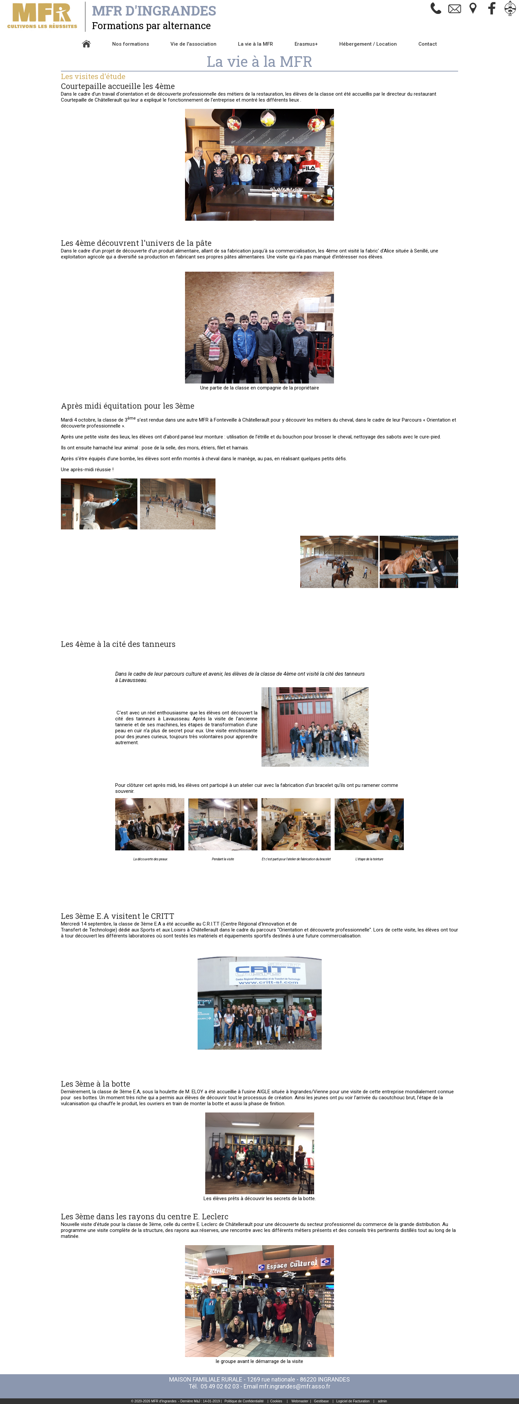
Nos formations (130, 44)
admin (382, 1401)
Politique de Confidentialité (243, 1401)
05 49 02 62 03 (220, 1386)
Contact (427, 44)
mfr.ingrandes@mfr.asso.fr (294, 1386)
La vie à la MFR (255, 44)
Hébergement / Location (368, 44)
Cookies (276, 1401)
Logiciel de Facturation (353, 1401)
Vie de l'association (193, 44)
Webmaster (300, 1401)
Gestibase (321, 1401)
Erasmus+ (306, 44)
